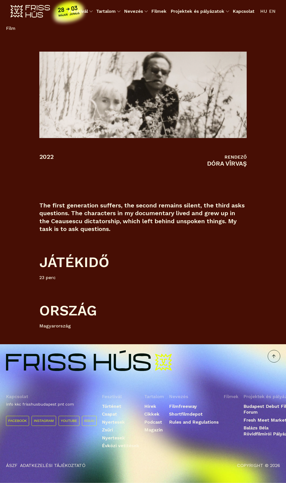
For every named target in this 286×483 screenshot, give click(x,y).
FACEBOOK (17, 421)
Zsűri (107, 429)
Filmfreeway (183, 406)
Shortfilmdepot (186, 414)
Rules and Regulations (194, 422)
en (272, 11)
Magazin (153, 429)
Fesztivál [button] (80, 11)
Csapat (109, 414)
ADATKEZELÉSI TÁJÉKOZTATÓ (52, 465)
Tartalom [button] (108, 11)
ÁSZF (12, 465)
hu (263, 11)
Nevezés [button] (135, 11)
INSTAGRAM (44, 421)
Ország (68, 310)
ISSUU (89, 421)
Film (11, 28)
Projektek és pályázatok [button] (200, 11)
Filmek (159, 11)
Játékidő (74, 262)
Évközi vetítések (120, 445)
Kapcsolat (243, 11)
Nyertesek (113, 422)
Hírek (150, 406)
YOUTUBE (69, 421)
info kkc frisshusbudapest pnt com (40, 404)
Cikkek (152, 414)
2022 (46, 156)
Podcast (153, 422)
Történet (111, 406)
